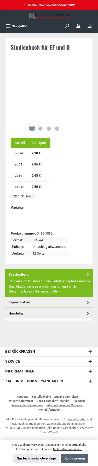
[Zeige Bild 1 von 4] (32, 129)
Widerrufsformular (21, 401)
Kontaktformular (49, 409)
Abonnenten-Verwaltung (27, 405)
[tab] (49, 283)
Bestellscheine (41, 396)
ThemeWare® (49, 432)
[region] (49, 99)
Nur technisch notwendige (36, 458)
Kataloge (22, 396)
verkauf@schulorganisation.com (51, 4)
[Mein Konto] (78, 26)
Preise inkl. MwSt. (22, 196)
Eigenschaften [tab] (49, 302)
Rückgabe (79, 401)
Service (12, 361)
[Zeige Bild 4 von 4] (57, 129)
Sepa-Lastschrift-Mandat (53, 401)
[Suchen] (67, 26)
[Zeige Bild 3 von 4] (49, 129)
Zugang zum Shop (66, 396)
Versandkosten (76, 419)
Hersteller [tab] (49, 313)
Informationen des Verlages (65, 405)
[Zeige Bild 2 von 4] (40, 129)
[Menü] (17, 26)
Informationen (19, 371)
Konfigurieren (75, 458)
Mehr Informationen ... (67, 449)
